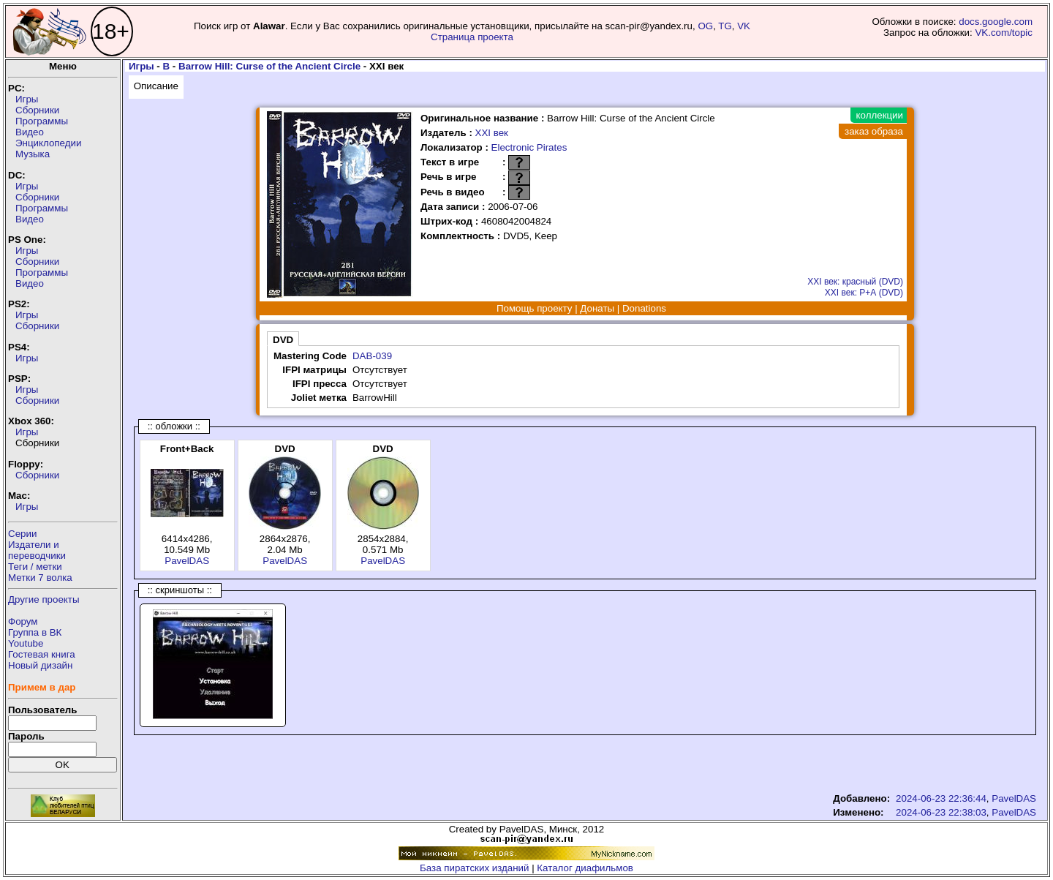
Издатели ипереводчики (37, 550)
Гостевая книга (41, 654)
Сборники (37, 110)
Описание (156, 85)
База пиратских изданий (474, 867)
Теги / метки (35, 566)
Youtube (25, 643)
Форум (23, 621)
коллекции (879, 115)
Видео (29, 132)
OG (705, 25)
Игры (26, 99)
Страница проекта (472, 36)
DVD (283, 339)
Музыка (32, 153)
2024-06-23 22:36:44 (941, 798)
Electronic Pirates (529, 147)
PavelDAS (187, 560)
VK (743, 25)
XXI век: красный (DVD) (855, 282)
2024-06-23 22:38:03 (941, 812)
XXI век (491, 132)
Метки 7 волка (40, 577)
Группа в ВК (34, 632)
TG (725, 25)
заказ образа (874, 131)
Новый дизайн (40, 665)
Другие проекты (44, 599)
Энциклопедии (48, 143)
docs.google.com (996, 21)
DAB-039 (372, 355)
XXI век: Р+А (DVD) (864, 292)
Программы (41, 121)
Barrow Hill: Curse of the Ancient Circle (269, 66)
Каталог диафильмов (585, 867)
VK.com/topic (1004, 32)
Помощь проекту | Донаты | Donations (581, 308)
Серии (22, 533)
